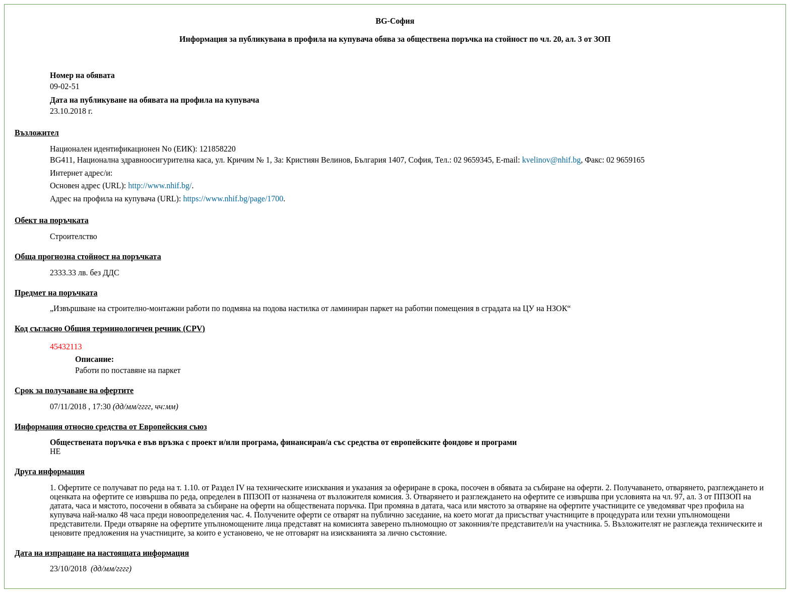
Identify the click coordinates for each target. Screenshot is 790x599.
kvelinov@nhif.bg (551, 160)
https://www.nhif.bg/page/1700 (233, 198)
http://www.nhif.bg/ (159, 185)
